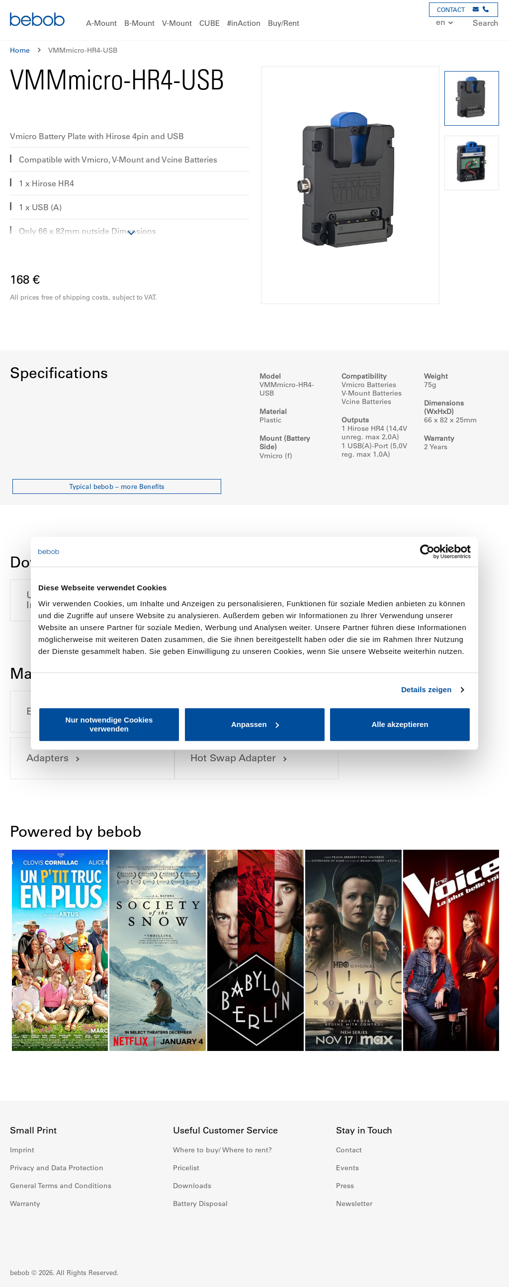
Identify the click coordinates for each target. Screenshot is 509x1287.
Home (20, 50)
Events (347, 1167)
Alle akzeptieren (399, 724)
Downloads (192, 1185)
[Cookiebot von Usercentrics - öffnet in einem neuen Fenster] (427, 551)
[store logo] (37, 20)
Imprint (22, 1149)
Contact (349, 1149)
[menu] (254, 20)
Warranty (25, 1203)
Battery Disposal (200, 1203)
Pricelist (186, 1167)
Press (345, 1185)
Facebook (344, 1233)
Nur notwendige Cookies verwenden (109, 724)
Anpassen (255, 724)
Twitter (410, 1233)
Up (483, 1272)
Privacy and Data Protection (56, 1167)
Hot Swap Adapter (69, 758)
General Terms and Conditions (60, 1185)
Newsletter (354, 1203)
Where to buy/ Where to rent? (222, 1149)
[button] (439, 22)
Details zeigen (426, 689)
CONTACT (451, 9)
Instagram (366, 1233)
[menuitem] (101, 23)
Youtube (388, 1233)
